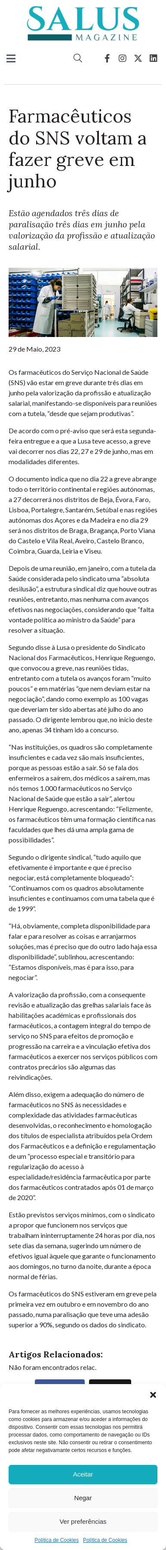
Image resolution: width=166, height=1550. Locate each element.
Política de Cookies (56, 1540)
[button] (153, 1395)
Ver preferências (82, 1521)
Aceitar (83, 1474)
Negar (83, 1497)
